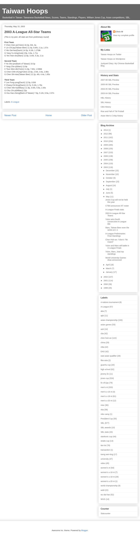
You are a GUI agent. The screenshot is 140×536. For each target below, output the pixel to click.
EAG (103, 351)
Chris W (119, 32)
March (109, 268)
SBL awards (106, 427)
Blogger (84, 530)
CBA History (106, 107)
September (111, 182)
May (108, 197)
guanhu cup (106, 365)
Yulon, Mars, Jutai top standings (114, 253)
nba (102, 410)
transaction (105, 450)
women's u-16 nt (108, 472)
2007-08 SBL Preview (110, 80)
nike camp (105, 414)
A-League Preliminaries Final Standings (115, 235)
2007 (106, 152)
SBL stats (105, 432)
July (108, 189)
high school (105, 369)
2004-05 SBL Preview (110, 89)
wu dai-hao (105, 495)
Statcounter (105, 513)
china (103, 342)
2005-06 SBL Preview (110, 84)
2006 (106, 156)
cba (102, 333)
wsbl (102, 490)
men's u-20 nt (106, 401)
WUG (103, 499)
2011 (106, 137)
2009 (106, 145)
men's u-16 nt (106, 392)
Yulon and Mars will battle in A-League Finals (117, 247)
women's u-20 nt (108, 481)
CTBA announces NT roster (117, 206)
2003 (106, 167)
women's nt (105, 468)
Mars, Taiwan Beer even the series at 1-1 (117, 229)
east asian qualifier (109, 356)
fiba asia (104, 360)
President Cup (107, 419)
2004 (106, 163)
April (108, 265)
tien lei (103, 445)
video (103, 463)
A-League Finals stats (114, 210)
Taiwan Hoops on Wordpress (113, 59)
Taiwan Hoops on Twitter (111, 54)
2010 (106, 141)
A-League (15, 102)
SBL (102, 423)
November (110, 174)
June (108, 193)
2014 (106, 130)
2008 (106, 149)
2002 (106, 277)
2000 (106, 284)
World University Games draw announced (115, 259)
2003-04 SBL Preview (110, 93)
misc (103, 405)
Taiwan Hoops (25, 11)
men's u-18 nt (106, 396)
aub (102, 329)
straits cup (105, 441)
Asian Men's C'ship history (112, 116)
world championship (109, 486)
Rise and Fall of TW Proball (112, 111)
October (109, 178)
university (105, 459)
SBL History (106, 102)
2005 (106, 160)
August (109, 185)
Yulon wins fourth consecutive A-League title (115, 221)
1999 (106, 288)
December (110, 170)
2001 (106, 280)
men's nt (104, 387)
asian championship (109, 320)
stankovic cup (106, 436)
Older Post (86, 115)
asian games (106, 325)
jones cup (105, 378)
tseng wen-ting (107, 454)
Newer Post (10, 115)
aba (102, 311)
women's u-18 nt (108, 477)
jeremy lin (105, 374)
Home (49, 115)
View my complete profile (123, 35)
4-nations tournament (110, 302)
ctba (102, 347)
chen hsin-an (106, 338)
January (109, 272)
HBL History (106, 98)
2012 (106, 134)
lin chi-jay (105, 383)
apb (102, 316)
